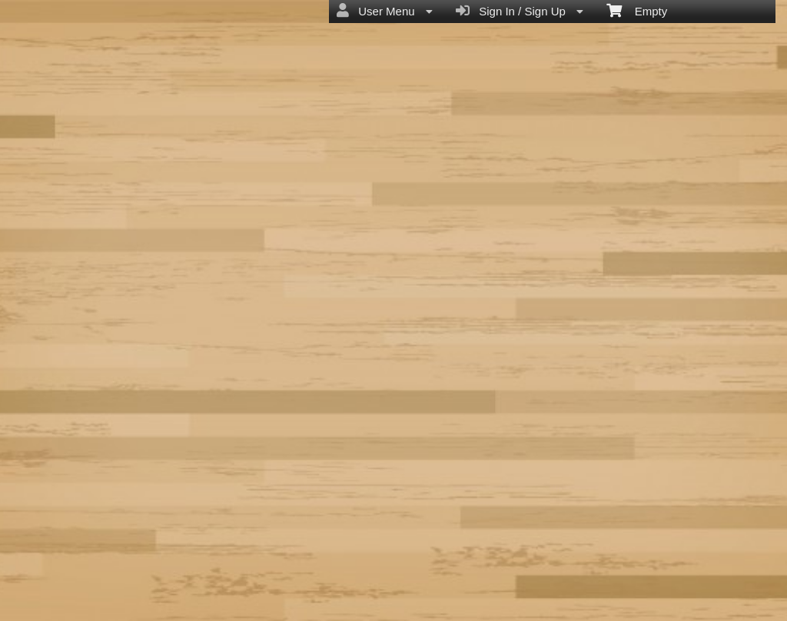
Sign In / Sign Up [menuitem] (519, 10)
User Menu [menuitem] (385, 10)
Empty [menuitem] (636, 10)
